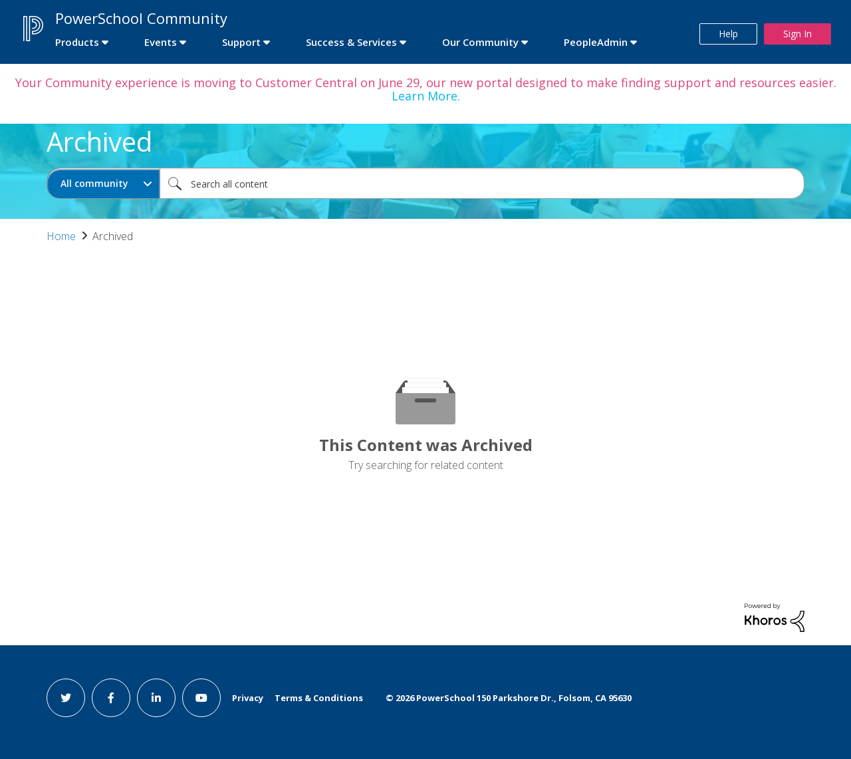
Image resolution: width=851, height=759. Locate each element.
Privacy (247, 698)
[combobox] (482, 183)
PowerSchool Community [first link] (141, 18)
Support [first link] (241, 42)
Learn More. (426, 96)
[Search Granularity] (103, 183)
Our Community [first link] (480, 42)
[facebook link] (111, 698)
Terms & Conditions (319, 698)
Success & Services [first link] (351, 42)
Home (61, 236)
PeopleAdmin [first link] (596, 42)
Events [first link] (160, 42)
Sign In (797, 33)
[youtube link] (201, 698)
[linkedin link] (156, 698)
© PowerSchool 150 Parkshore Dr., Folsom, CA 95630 (509, 698)
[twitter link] (66, 698)
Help (728, 33)
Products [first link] (77, 42)
